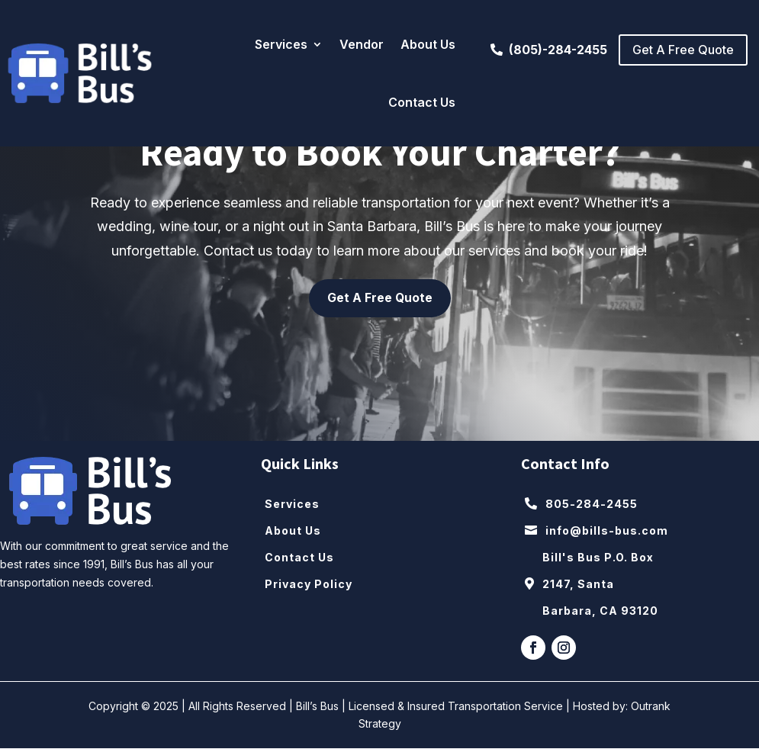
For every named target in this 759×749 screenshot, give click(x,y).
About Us (427, 44)
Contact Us (421, 102)
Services (281, 44)
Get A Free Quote (683, 49)
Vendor (361, 44)
